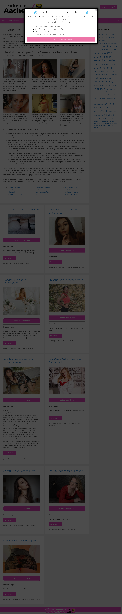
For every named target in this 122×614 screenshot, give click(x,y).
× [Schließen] (97, 9)
